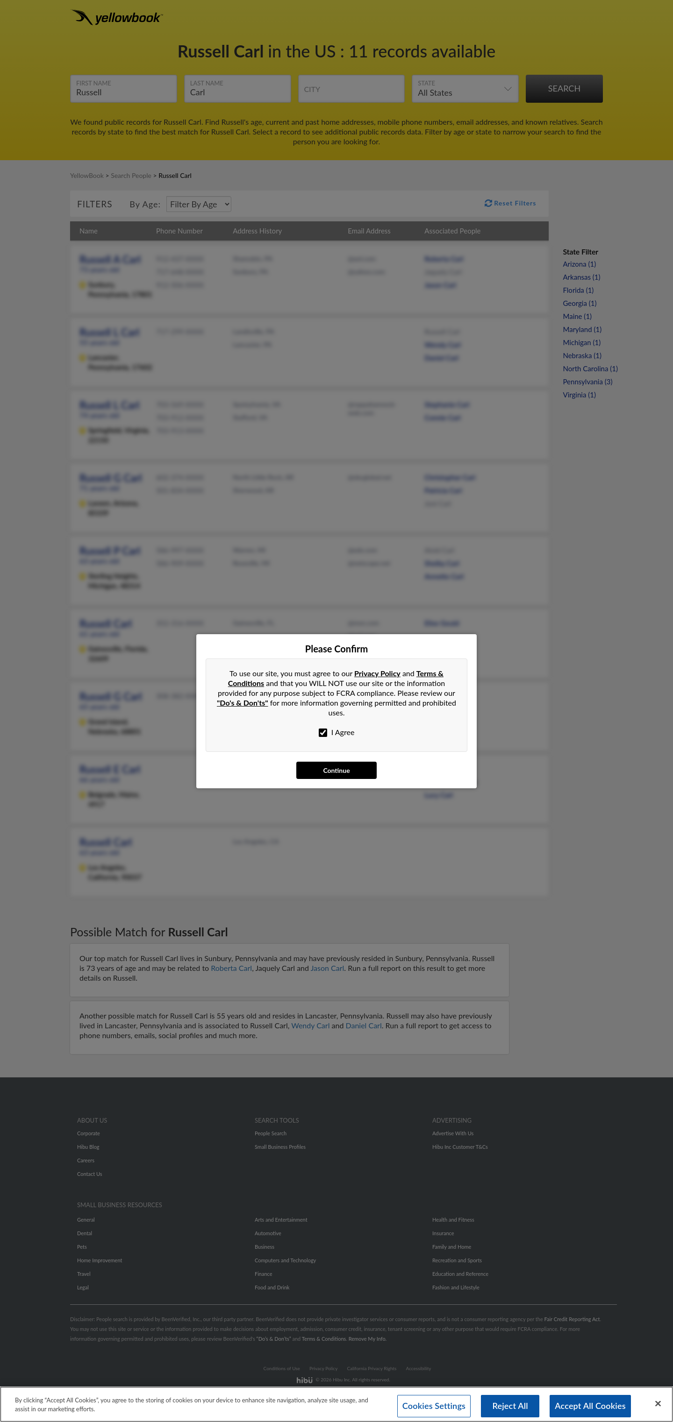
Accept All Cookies (590, 1406)
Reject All (510, 1406)
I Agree (337, 732)
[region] (336, 1404)
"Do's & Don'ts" (242, 702)
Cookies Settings (433, 1406)
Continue (336, 770)
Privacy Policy (377, 673)
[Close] (658, 1404)
